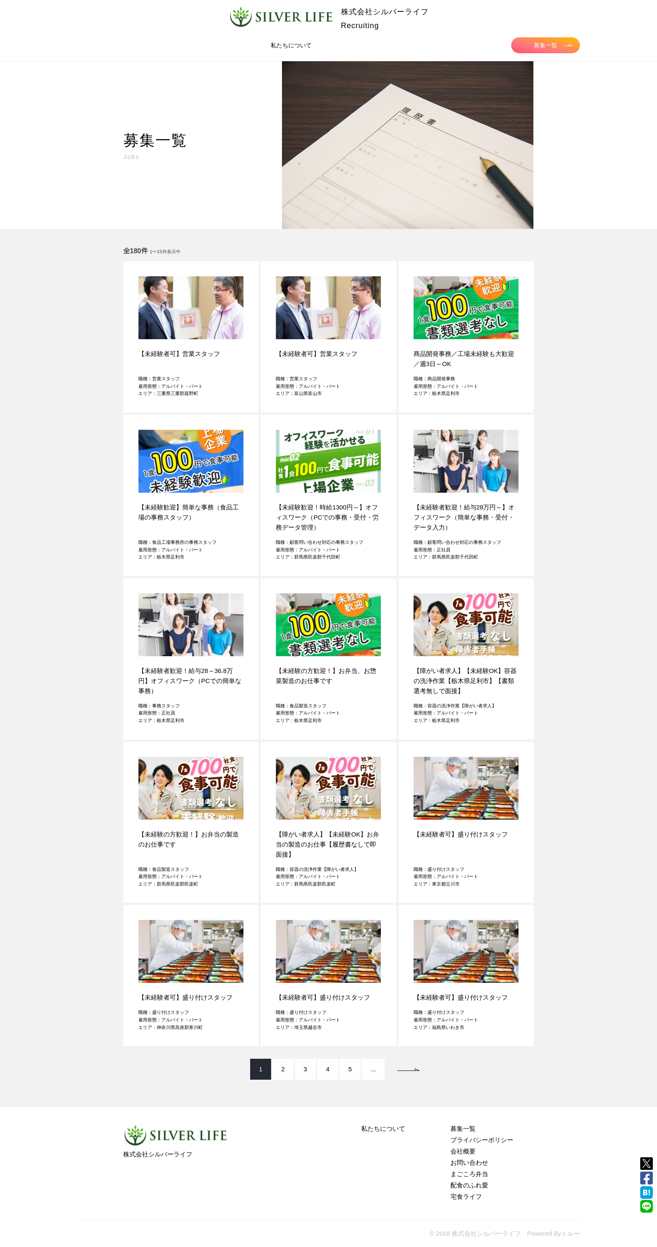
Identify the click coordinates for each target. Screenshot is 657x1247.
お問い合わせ (469, 1162)
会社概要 (463, 1151)
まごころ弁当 (469, 1173)
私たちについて (291, 45)
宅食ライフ (466, 1196)
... (373, 1069)
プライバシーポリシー (481, 1139)
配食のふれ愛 (469, 1185)
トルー (570, 1233)
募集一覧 (553, 45)
